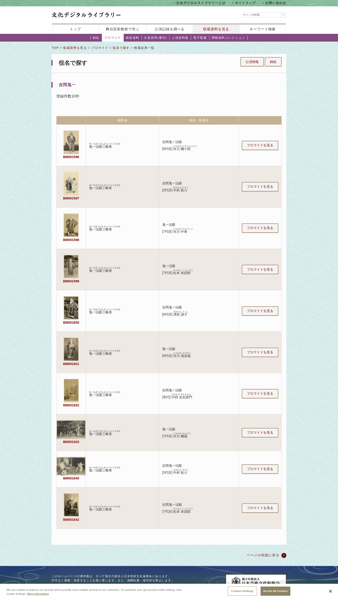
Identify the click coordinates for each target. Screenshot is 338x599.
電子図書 (200, 37)
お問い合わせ (275, 3)
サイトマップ (245, 3)
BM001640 (71, 478)
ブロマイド (112, 37)
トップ (75, 29)
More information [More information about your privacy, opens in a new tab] (38, 596)
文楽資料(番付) (155, 37)
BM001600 (71, 322)
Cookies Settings (242, 593)
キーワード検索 (263, 29)
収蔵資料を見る (216, 29)
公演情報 (252, 62)
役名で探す (121, 48)
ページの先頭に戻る (263, 555)
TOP (55, 48)
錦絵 (96, 37)
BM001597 (71, 198)
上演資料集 (180, 37)
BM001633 (71, 442)
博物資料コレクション (228, 37)
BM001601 (71, 364)
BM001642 (71, 519)
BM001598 (71, 240)
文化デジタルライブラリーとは (200, 3)
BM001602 (71, 405)
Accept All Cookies (275, 593)
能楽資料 (132, 37)
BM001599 (71, 281)
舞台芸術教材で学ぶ (122, 29)
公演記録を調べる (169, 29)
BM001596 (71, 157)
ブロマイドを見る (260, 145)
